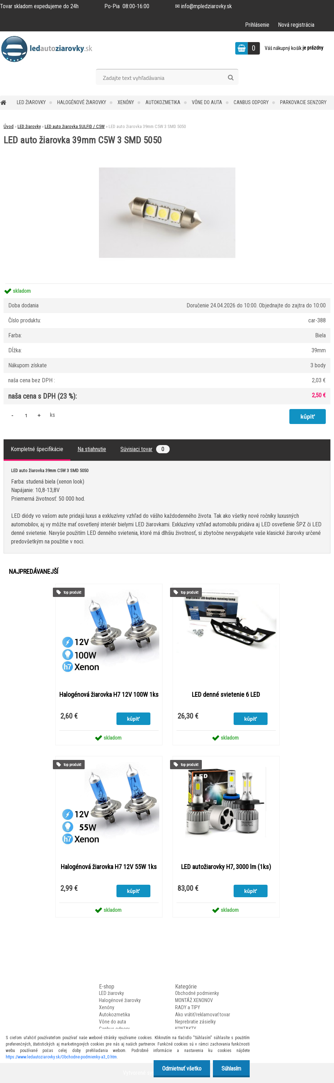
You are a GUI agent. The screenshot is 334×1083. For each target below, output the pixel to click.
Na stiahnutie (92, 449)
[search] (230, 78)
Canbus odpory (251, 102)
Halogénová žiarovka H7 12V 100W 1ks (109, 694)
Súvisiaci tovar (145, 449)
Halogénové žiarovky (81, 102)
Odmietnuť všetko (180, 1068)
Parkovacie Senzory (303, 102)
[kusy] (26, 415)
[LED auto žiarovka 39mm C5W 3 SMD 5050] (167, 147)
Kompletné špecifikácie (37, 449)
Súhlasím (231, 1068)
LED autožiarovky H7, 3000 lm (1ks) (226, 866)
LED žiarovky (31, 102)
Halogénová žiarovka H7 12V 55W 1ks (109, 866)
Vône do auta (207, 102)
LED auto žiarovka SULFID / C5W (75, 126)
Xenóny (126, 102)
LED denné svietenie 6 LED (226, 694)
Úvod (9, 126)
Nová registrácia (296, 24)
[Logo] (49, 49)
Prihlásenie (257, 24)
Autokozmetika (162, 102)
